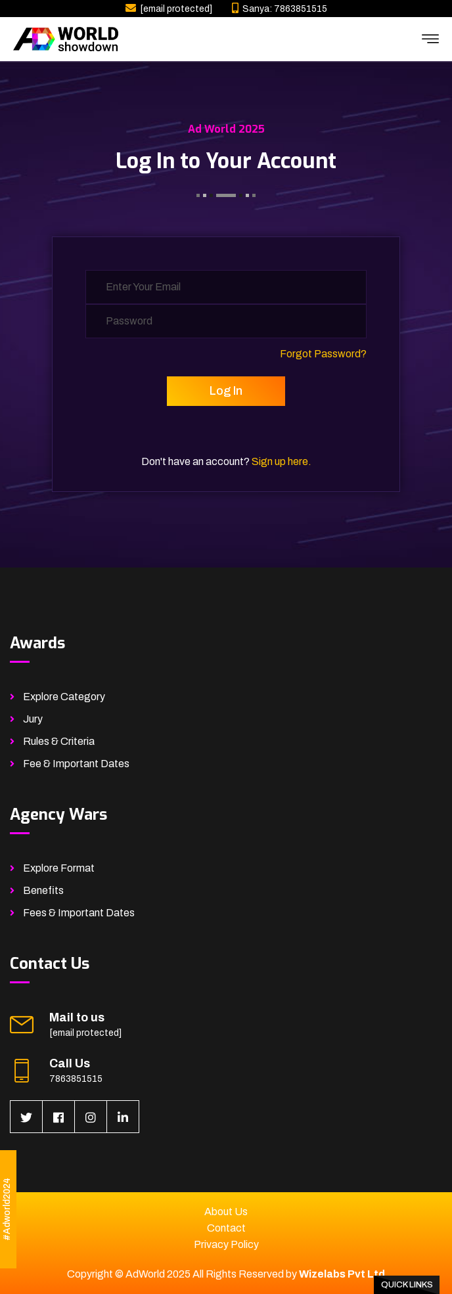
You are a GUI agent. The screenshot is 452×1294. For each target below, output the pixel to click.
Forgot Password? (323, 353)
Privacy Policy (226, 1244)
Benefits (43, 890)
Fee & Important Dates (76, 763)
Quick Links (407, 1284)
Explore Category (64, 696)
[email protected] (176, 9)
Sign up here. (281, 461)
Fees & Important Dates (79, 912)
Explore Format (59, 868)
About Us (226, 1211)
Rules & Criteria (59, 741)
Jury (33, 719)
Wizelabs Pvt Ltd (342, 1274)
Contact (226, 1228)
